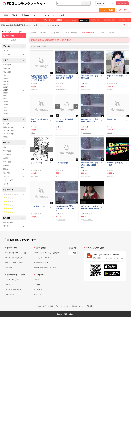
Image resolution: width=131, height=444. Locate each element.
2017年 (5, 99)
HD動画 (6, 165)
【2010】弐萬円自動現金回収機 (64, 120)
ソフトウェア (49, 15)
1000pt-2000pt (8, 130)
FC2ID (36, 280)
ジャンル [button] (13, 46)
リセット (22, 32)
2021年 (5, 87)
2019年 (5, 93)
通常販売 (13, 226)
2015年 (5, 105)
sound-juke (111, 176)
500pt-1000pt (13, 127)
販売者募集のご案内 (41, 263)
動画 (6, 15)
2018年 (5, 96)
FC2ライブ (38, 289)
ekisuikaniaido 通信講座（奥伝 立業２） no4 (89, 165)
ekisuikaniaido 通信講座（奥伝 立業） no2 (65, 208)
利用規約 (8, 267)
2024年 (5, 78)
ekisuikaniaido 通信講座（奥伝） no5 (89, 120)
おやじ (110, 133)
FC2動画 (37, 285)
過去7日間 (7, 68)
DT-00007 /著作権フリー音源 (115, 164)
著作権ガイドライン (78, 306)
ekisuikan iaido (61, 89)
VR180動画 (7, 151)
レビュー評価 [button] (13, 190)
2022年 (5, 84)
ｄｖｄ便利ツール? (38, 206)
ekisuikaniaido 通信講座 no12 (89, 77)
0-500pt (6, 124)
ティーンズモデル (88, 219)
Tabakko (110, 89)
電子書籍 (25, 15)
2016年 (5, 102)
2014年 (5, 107)
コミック (36, 15)
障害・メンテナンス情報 (14, 263)
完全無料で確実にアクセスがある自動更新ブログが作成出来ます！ (39, 78)
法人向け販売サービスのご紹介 (45, 267)
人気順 (101, 33)
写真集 (14, 15)
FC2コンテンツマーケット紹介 (16, 253)
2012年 (5, 113)
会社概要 (50, 306)
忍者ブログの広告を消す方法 (39, 120)
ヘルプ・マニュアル (12, 280)
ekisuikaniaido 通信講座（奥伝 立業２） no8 (64, 78)
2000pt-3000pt (8, 134)
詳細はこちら (84, 20)
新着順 (33, 33)
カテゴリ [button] (13, 143)
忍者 (33, 133)
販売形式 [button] (13, 218)
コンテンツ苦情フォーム (14, 289)
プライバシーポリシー (62, 306)
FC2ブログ (38, 294)
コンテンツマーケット (30, 3)
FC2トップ (42, 306)
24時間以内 (7, 65)
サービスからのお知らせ (14, 258)
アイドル (13, 54)
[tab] (80, 32)
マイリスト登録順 (70, 33)
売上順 (43, 33)
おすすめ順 (54, 33)
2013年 (5, 110)
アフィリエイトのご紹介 (42, 258)
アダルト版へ (122, 10)
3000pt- (6, 137)
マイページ (100, 3)
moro (58, 176)
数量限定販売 (8, 222)
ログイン (112, 3)
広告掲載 (90, 306)
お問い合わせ (10, 294)
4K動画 (5, 158)
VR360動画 (7, 154)
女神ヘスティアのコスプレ (115, 77)
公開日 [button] (13, 60)
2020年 (13, 90)
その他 (61, 15)
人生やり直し (112, 119)
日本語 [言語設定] (74, 253)
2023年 (5, 81)
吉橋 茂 (34, 89)
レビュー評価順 (88, 33)
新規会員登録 (122, 3)
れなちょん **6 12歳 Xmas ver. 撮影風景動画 (90, 207)
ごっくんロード (36, 163)
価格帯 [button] (13, 119)
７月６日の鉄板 (62, 163)
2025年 (5, 75)
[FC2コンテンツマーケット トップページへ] (21, 240)
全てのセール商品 (9, 40)
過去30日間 (7, 72)
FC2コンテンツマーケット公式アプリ (47, 253)
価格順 (111, 33)
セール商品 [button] (13, 36)
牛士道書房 (35, 176)
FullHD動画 (13, 162)
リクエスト (9, 285)
